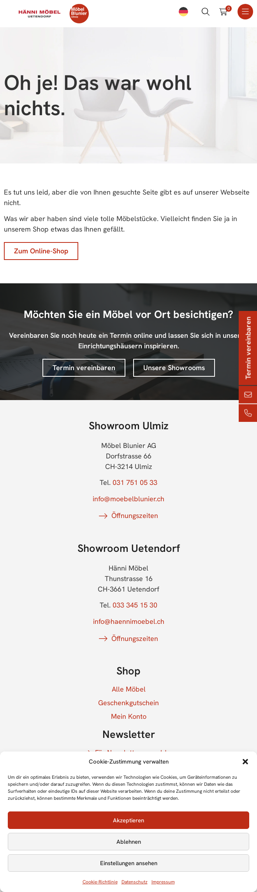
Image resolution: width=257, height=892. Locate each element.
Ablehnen (128, 842)
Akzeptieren (128, 820)
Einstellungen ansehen (128, 863)
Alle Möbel (129, 689)
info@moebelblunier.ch (128, 498)
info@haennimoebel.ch (128, 621)
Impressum (163, 882)
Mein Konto (128, 716)
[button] (245, 762)
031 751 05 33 (135, 482)
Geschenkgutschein (128, 703)
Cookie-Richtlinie (100, 882)
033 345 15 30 (135, 605)
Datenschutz (134, 882)
